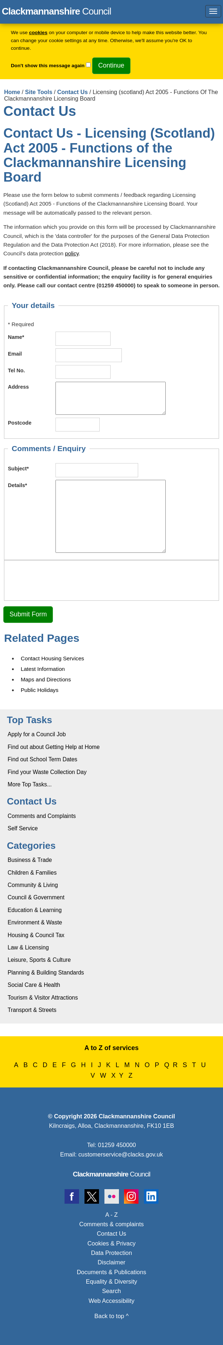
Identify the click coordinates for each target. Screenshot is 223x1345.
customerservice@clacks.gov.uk (120, 1154)
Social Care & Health (34, 985)
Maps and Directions (46, 679)
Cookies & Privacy (111, 1243)
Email (15, 354)
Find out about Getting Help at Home (54, 747)
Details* (17, 485)
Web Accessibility (111, 1300)
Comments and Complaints (42, 816)
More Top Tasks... (30, 784)
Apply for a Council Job (37, 734)
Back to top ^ (111, 1316)
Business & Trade (30, 860)
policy (72, 253)
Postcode (20, 423)
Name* (16, 337)
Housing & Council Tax (36, 935)
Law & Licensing (28, 947)
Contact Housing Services (52, 658)
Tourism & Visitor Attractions (43, 997)
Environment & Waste (35, 922)
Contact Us (72, 92)
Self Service (23, 828)
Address (18, 387)
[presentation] (63, 579)
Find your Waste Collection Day (47, 772)
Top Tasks (29, 719)
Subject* (18, 468)
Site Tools (38, 92)
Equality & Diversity (111, 1281)
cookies (38, 32)
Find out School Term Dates (42, 759)
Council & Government (36, 897)
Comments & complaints (111, 1224)
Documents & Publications (111, 1272)
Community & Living (33, 885)
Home (12, 92)
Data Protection (111, 1252)
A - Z (111, 1214)
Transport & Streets (32, 1010)
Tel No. (16, 370)
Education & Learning (35, 910)
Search (111, 1291)
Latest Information (43, 669)
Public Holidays (39, 690)
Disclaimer (111, 1262)
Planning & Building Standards (46, 972)
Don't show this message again (47, 65)
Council (111, 1174)
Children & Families (32, 873)
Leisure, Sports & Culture (39, 960)
